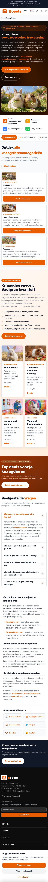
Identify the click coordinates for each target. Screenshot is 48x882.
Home (3, 18)
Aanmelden (24, 815)
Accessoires (11, 77)
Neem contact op (13, 761)
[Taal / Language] (32, 11)
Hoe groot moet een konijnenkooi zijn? (20, 564)
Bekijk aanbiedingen (15, 485)
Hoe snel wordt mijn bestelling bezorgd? (18, 584)
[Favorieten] (46, 11)
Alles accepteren (24, 865)
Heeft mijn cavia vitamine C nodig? (20, 556)
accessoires (24, 59)
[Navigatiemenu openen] (25, 11)
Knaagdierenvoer (14, 633)
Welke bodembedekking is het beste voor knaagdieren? (21, 574)
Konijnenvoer (12, 623)
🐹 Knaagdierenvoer (28, 137)
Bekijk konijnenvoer (14, 337)
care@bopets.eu (23, 791)
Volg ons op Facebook (10, 796)
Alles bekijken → (10, 167)
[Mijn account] (41, 11)
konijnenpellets (20, 528)
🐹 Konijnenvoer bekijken (16, 69)
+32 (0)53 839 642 (8, 791)
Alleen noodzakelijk (24, 871)
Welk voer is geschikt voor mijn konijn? (19, 516)
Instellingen (24, 877)
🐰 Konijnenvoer (9, 137)
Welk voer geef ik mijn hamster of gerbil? (20, 548)
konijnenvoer (26, 56)
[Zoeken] (37, 11)
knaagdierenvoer (8, 59)
